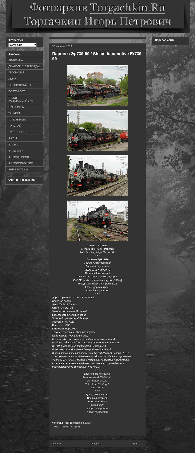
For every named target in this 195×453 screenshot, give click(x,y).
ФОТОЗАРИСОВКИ (20, 157)
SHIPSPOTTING (18, 169)
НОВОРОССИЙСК (19, 85)
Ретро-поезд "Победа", (97, 377)
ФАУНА (12, 138)
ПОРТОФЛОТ (16, 91)
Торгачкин (97, 404)
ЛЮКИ (12, 78)
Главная (95, 443)
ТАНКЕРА (14, 113)
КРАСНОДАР (16, 72)
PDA (135, 443)
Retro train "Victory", (97, 384)
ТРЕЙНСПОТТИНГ (70, 426)
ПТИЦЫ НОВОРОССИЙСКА (20, 99)
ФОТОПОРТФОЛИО (20, 163)
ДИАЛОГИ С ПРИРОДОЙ (24, 66)
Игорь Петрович (97, 408)
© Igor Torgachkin (98, 411)
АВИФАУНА (15, 60)
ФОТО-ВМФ (15, 150)
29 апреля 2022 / (97, 380)
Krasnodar (97, 387)
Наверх (57, 443)
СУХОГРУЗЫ (16, 106)
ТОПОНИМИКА (17, 119)
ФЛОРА (13, 144)
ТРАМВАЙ (14, 125)
